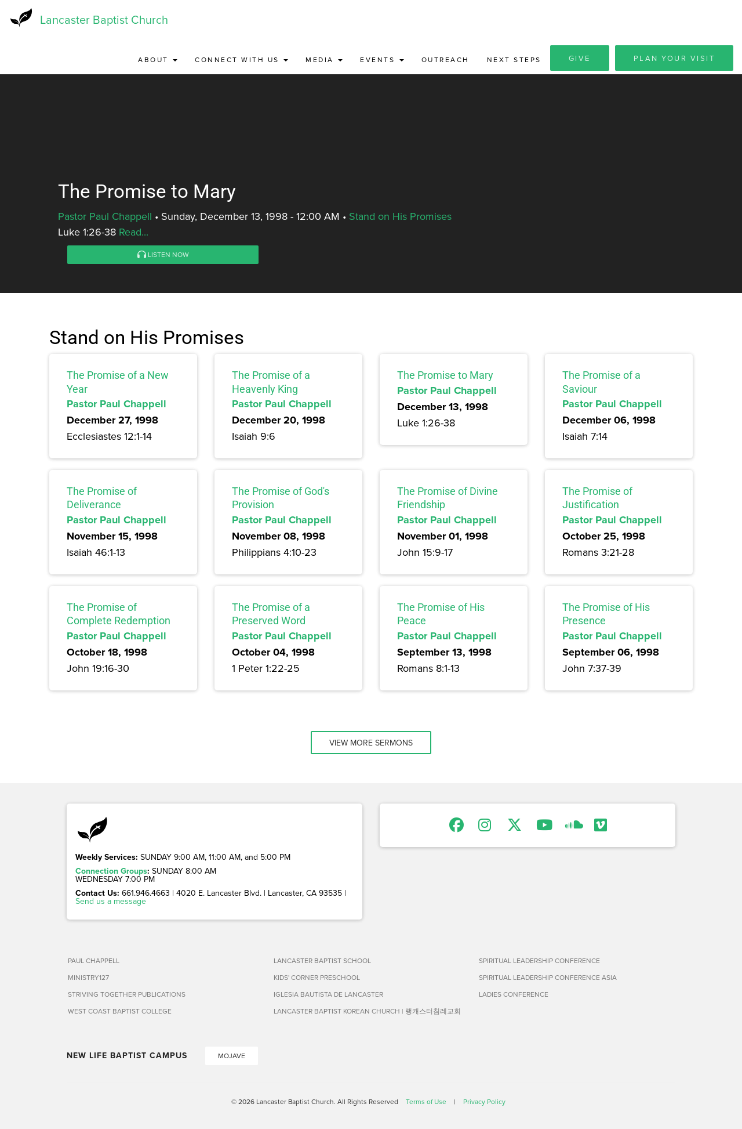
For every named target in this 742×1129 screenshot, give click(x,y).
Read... (133, 233)
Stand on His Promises (400, 217)
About (157, 61)
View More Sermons (371, 744)
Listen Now (163, 255)
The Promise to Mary (445, 377)
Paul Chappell (93, 962)
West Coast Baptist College (120, 1012)
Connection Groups (111, 872)
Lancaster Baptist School (322, 962)
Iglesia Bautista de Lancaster (328, 995)
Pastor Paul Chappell (105, 217)
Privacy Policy (484, 1103)
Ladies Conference (513, 995)
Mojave (231, 1057)
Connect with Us (241, 61)
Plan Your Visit (674, 59)
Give (580, 59)
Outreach (445, 61)
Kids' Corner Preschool (317, 978)
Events (382, 61)
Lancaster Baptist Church (104, 20)
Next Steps (514, 61)
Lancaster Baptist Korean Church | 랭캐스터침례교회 (367, 1012)
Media (324, 61)
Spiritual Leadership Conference (539, 962)
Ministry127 (88, 978)
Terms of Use (426, 1103)
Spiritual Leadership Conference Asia (548, 978)
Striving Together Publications (127, 995)
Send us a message (110, 902)
